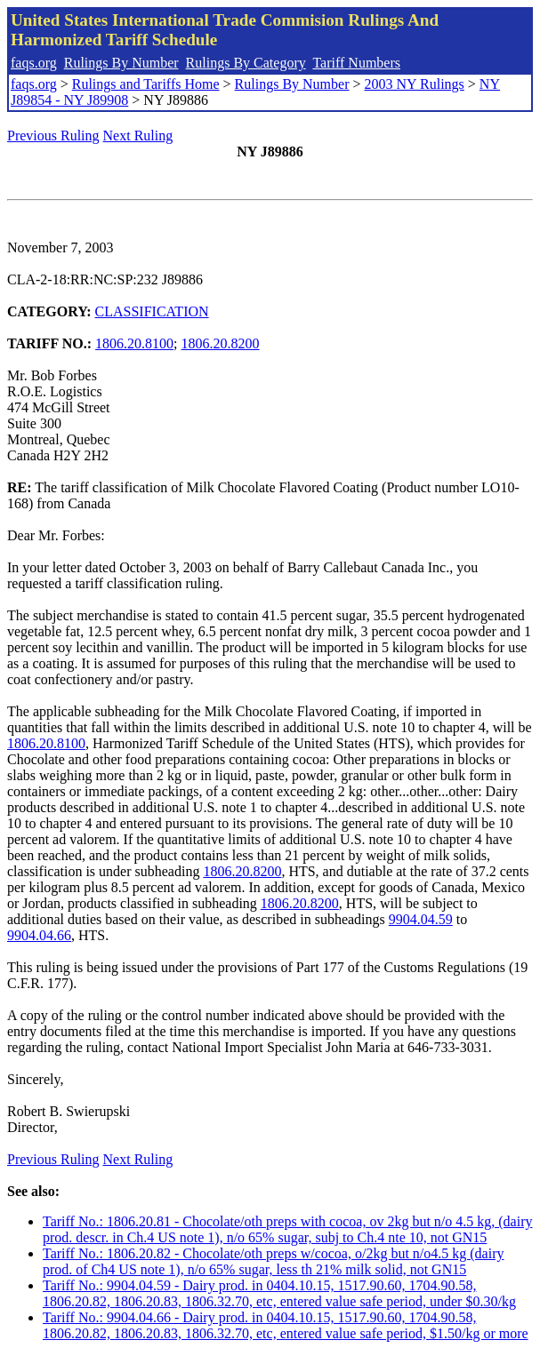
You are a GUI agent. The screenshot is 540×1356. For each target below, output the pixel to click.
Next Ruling (138, 135)
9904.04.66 (39, 935)
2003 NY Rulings (414, 84)
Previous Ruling (53, 135)
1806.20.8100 (134, 343)
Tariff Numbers (356, 62)
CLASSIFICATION (152, 311)
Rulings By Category (246, 62)
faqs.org (34, 62)
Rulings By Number (121, 62)
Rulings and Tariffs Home (146, 84)
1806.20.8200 (220, 343)
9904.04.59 (421, 919)
